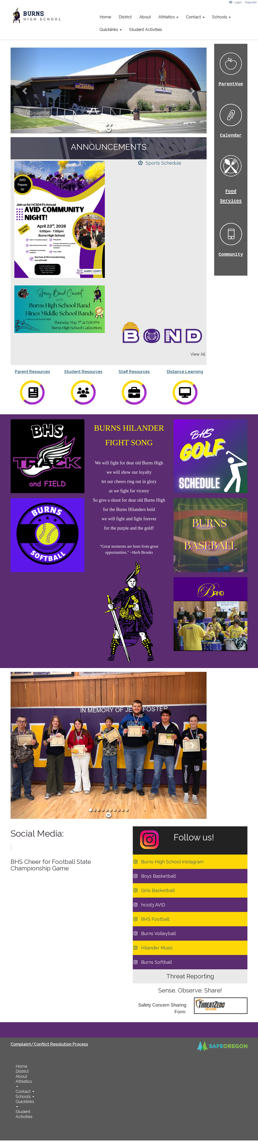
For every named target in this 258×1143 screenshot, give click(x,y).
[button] (25, 90)
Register (251, 2)
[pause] (108, 130)
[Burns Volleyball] (154, 933)
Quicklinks (111, 29)
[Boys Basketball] (154, 876)
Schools (221, 17)
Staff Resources (134, 371)
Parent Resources (32, 371)
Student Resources (83, 371)
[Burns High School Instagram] (168, 861)
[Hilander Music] (153, 947)
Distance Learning (185, 371)
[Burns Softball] (152, 962)
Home (105, 17)
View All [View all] (197, 354)
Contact (195, 17)
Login (235, 2)
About (145, 17)
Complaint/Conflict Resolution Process (49, 1044)
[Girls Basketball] (154, 890)
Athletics (168, 17)
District (125, 17)
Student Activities (145, 29)
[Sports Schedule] (160, 163)
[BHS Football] (151, 919)
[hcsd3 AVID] (149, 904)
